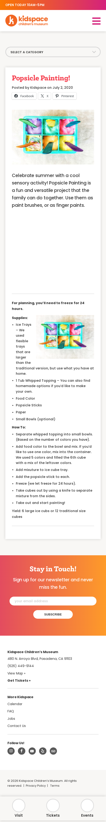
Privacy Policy (36, 787)
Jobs (11, 719)
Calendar (15, 705)
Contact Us (16, 726)
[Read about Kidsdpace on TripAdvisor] (53, 752)
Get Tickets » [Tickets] (19, 681)
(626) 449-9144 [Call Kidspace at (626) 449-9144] (20, 666)
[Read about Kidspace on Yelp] (42, 752)
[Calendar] (87, 808)
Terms (55, 787)
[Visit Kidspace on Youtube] (32, 752)
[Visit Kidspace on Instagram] (11, 752)
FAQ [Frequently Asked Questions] (10, 712)
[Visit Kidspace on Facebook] (21, 752)
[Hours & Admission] (19, 808)
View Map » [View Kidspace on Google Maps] (16, 674)
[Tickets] (53, 808)
